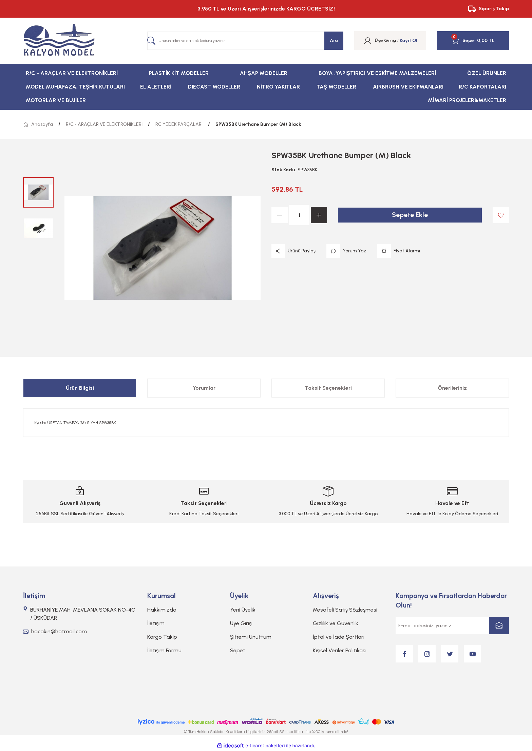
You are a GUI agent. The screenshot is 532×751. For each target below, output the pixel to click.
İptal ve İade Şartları (338, 637)
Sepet (237, 650)
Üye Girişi (241, 623)
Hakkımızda (161, 609)
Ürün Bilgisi (80, 388)
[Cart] (463, 41)
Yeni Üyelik (242, 609)
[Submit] (499, 625)
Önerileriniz (452, 388)
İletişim (156, 623)
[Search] (245, 41)
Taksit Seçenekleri (328, 388)
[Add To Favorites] (501, 215)
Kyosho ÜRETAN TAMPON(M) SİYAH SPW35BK (75, 422)
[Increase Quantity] (319, 215)
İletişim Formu (164, 650)
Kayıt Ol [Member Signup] (408, 40)
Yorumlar (204, 388)
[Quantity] (299, 215)
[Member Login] (367, 41)
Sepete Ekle (410, 215)
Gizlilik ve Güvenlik (335, 623)
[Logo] (59, 40)
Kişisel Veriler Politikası (339, 650)
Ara (334, 40)
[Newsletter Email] (452, 625)
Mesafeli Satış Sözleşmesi (345, 609)
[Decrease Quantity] (279, 215)
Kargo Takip (162, 637)
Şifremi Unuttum (250, 637)
